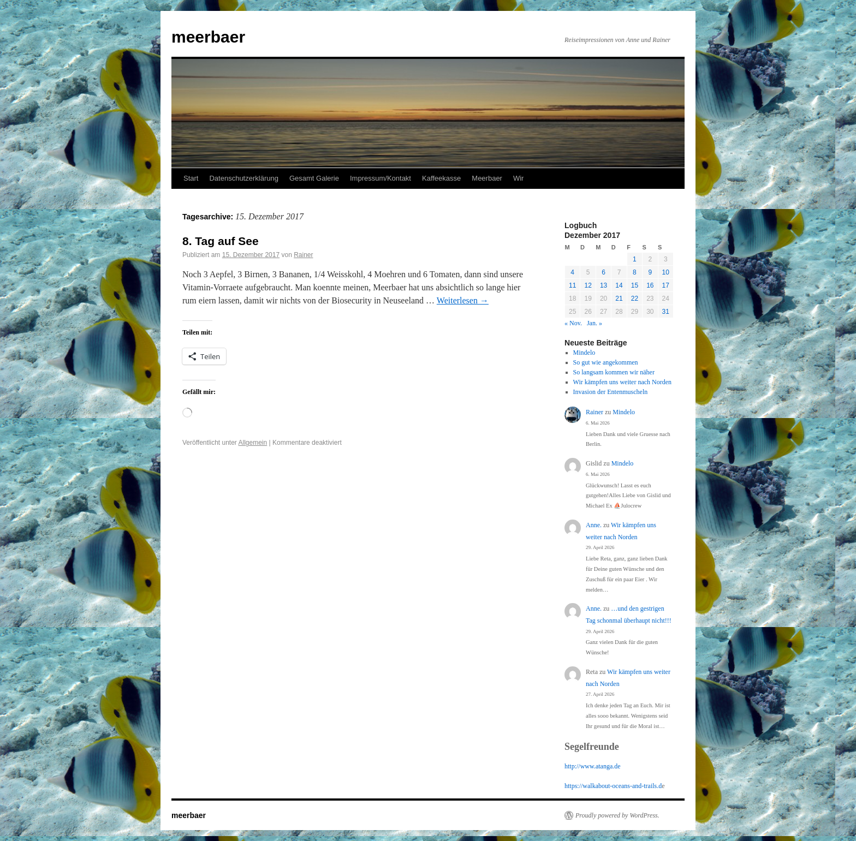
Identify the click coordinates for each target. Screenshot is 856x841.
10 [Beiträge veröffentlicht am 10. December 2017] (665, 272)
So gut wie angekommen (605, 362)
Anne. (594, 525)
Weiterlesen (463, 300)
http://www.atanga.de (592, 766)
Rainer (303, 255)
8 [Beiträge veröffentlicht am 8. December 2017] (635, 272)
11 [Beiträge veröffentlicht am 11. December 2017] (572, 285)
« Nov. (573, 323)
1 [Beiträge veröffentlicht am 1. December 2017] (635, 259)
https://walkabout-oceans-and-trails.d (613, 786)
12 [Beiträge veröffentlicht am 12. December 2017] (587, 285)
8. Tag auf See (220, 241)
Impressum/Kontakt (380, 178)
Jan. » (594, 323)
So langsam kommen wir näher (614, 372)
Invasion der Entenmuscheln (610, 392)
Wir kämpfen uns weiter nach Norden (622, 382)
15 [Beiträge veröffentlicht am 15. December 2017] (634, 285)
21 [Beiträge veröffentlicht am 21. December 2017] (618, 298)
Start (190, 178)
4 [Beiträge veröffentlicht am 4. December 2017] (572, 272)
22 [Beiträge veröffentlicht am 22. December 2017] (634, 298)
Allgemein (253, 442)
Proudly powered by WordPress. (617, 815)
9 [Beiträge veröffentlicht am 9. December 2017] (650, 272)
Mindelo (584, 352)
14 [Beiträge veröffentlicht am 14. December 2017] (618, 285)
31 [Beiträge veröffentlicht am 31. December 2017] (665, 311)
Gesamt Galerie (314, 178)
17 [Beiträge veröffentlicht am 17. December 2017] (665, 285)
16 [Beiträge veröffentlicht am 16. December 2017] (649, 285)
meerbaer (208, 37)
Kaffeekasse (441, 178)
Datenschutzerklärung (243, 178)
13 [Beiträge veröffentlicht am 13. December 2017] (603, 285)
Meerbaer (487, 178)
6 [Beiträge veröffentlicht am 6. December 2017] (603, 272)
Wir (518, 178)
